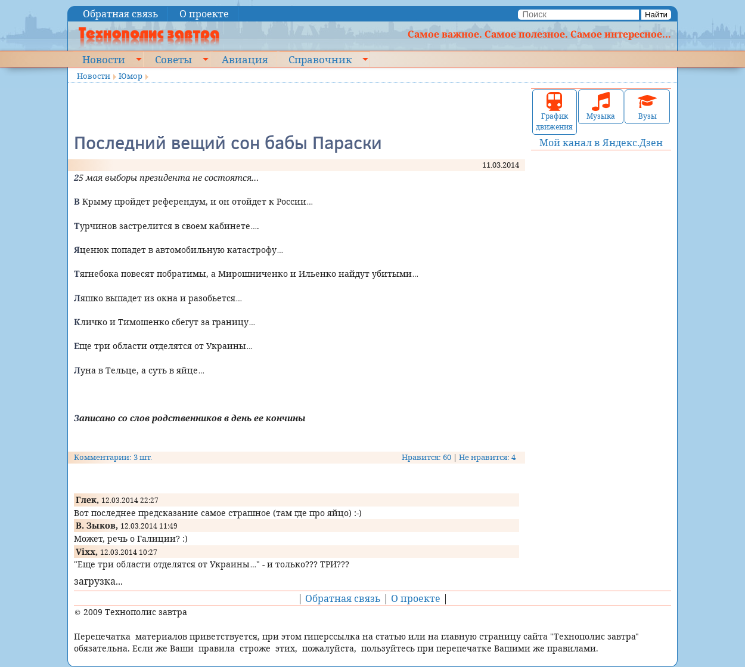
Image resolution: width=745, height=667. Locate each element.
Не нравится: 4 (487, 457)
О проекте (204, 13)
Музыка (600, 106)
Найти (656, 14)
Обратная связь (121, 13)
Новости (103, 59)
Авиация (245, 59)
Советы (173, 59)
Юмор (130, 75)
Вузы (647, 106)
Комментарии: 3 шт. (113, 457)
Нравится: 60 (426, 457)
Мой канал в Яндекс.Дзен (601, 142)
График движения (554, 112)
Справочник (320, 59)
